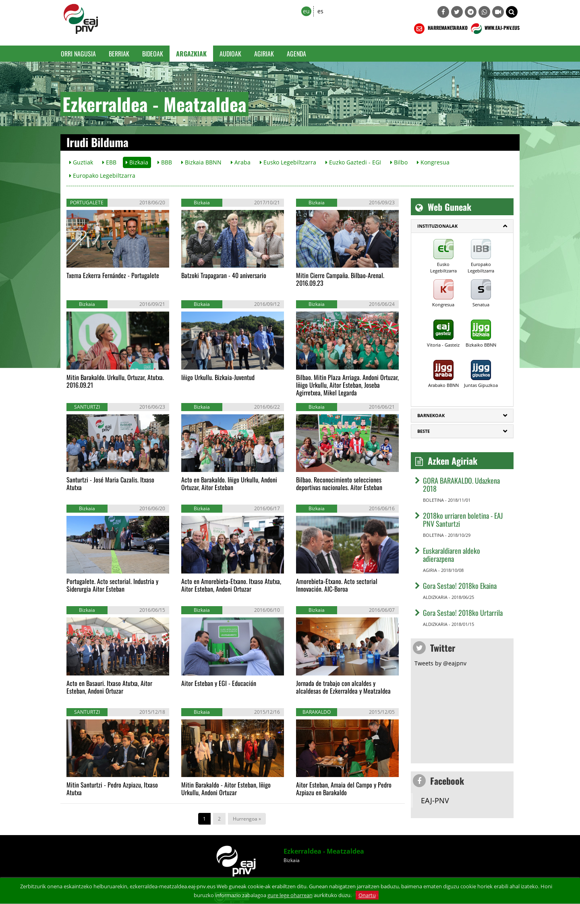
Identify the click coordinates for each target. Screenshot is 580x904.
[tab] (462, 226)
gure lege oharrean (290, 895)
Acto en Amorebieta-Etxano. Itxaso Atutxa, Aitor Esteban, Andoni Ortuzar (231, 585)
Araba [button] (241, 162)
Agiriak (264, 53)
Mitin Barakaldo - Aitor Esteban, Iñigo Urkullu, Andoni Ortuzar (226, 788)
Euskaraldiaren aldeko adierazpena (451, 554)
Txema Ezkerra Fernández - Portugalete (112, 275)
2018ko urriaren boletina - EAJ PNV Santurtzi (463, 519)
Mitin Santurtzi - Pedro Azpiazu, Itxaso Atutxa (112, 788)
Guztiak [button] (81, 162)
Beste (423, 431)
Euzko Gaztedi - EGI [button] (353, 162)
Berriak (119, 53)
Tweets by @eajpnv (440, 663)
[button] (512, 12)
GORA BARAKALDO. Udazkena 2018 (461, 484)
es (320, 11)
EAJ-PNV (435, 800)
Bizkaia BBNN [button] (201, 162)
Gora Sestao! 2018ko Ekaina (460, 585)
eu (306, 11)
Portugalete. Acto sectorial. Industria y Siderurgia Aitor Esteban (112, 585)
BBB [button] (164, 162)
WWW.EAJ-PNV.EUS (494, 28)
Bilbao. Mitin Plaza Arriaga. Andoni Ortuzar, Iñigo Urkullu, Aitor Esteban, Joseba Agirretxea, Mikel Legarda (347, 384)
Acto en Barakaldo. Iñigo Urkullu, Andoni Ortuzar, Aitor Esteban (229, 483)
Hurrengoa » (247, 818)
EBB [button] (109, 162)
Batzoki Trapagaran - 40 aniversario (223, 275)
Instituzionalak (437, 226)
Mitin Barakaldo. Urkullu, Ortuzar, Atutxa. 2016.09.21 (115, 381)
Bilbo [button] (399, 162)
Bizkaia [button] (137, 162)
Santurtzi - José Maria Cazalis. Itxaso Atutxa (110, 483)
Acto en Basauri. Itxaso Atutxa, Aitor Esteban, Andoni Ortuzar (109, 687)
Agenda (296, 53)
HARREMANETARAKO (440, 28)
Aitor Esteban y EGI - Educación (218, 683)
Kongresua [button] (433, 162)
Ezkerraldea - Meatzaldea (324, 851)
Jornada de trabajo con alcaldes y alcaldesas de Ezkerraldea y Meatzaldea (343, 687)
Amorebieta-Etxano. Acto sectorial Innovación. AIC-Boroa (336, 585)
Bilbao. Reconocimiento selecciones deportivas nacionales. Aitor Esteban (339, 483)
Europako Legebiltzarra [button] (102, 175)
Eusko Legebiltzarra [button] (288, 162)
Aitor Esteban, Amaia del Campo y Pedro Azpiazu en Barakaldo (344, 788)
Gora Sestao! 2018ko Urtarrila (463, 612)
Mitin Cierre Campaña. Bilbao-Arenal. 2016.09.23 (340, 279)
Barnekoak (431, 415)
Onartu (367, 895)
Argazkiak (191, 53)
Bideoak (152, 53)
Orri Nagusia (78, 53)
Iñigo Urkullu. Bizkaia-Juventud (218, 377)
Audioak (230, 53)
